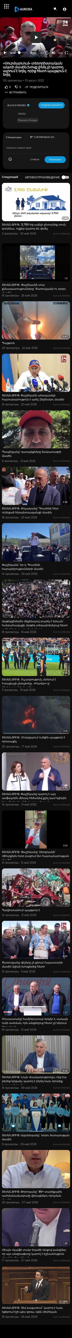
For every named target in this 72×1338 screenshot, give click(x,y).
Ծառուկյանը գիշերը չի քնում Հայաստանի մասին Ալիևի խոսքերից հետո (32, 964)
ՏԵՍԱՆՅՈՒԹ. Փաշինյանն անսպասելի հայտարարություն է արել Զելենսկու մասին (33, 397)
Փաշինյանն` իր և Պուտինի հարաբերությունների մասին (22, 567)
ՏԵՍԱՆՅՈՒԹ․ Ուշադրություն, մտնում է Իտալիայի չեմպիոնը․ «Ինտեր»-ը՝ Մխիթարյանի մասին (29, 683)
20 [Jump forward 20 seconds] (47, 53)
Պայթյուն (8, 343)
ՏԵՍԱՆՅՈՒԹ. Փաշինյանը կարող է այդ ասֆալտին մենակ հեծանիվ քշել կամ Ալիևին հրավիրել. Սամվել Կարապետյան (34, 798)
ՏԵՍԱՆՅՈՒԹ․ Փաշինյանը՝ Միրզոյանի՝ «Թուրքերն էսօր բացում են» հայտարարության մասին (35, 856)
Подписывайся (51, 105)
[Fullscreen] (67, 53)
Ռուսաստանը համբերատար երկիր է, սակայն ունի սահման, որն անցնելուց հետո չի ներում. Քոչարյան (35, 1023)
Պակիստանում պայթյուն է (21, 910)
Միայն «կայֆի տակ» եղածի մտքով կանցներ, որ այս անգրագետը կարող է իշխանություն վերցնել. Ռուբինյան (34, 1254)
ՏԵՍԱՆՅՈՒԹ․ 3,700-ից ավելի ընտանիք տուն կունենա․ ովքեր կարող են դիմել (34, 226)
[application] (36, 37)
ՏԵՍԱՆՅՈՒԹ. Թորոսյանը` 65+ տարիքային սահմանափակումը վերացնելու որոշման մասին (32, 1196)
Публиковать (55, 159)
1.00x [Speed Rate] (41, 53)
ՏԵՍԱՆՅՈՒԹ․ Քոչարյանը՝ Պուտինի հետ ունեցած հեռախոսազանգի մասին (30, 510)
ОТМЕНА (34, 159)
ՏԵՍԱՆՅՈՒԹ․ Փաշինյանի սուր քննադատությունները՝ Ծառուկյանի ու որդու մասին (34, 289)
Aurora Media (18, 105)
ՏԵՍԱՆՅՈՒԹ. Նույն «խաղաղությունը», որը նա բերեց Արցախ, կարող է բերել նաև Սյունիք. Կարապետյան (34, 1081)
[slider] (23, 52)
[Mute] (53, 53)
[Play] (5, 53)
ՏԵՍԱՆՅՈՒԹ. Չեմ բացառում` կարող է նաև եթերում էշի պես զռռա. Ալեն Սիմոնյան (32, 1310)
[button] (65, 9)
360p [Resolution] (60, 53)
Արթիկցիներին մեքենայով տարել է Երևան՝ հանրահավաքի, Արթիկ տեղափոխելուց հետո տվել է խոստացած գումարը (35, 625)
